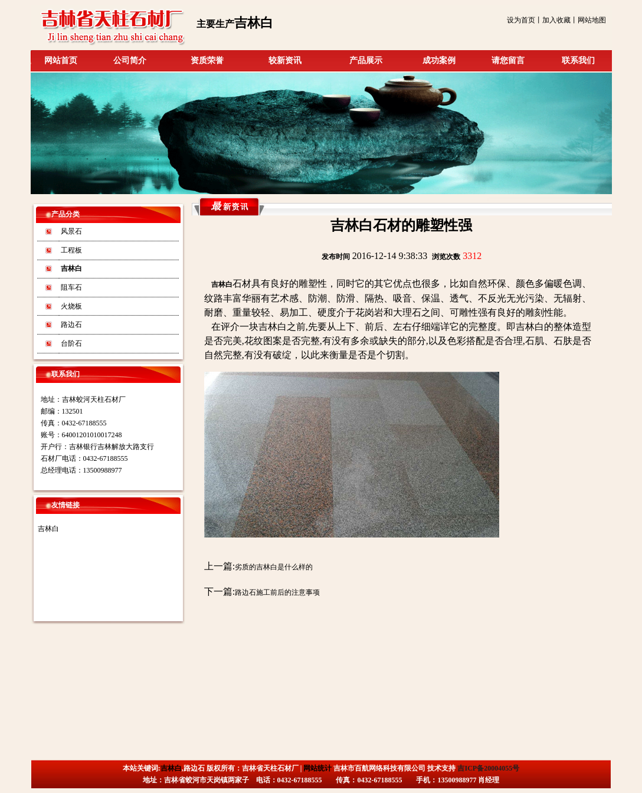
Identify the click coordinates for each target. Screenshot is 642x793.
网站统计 (317, 768)
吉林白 (48, 529)
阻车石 (71, 287)
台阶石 (71, 343)
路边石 (71, 324)
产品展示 (365, 60)
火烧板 (71, 306)
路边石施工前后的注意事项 (277, 592)
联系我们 (578, 60)
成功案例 (439, 60)
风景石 (71, 231)
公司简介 (129, 60)
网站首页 (60, 60)
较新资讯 (285, 60)
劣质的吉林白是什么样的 (274, 567)
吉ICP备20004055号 (488, 768)
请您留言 (508, 60)
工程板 (71, 250)
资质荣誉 (207, 60)
